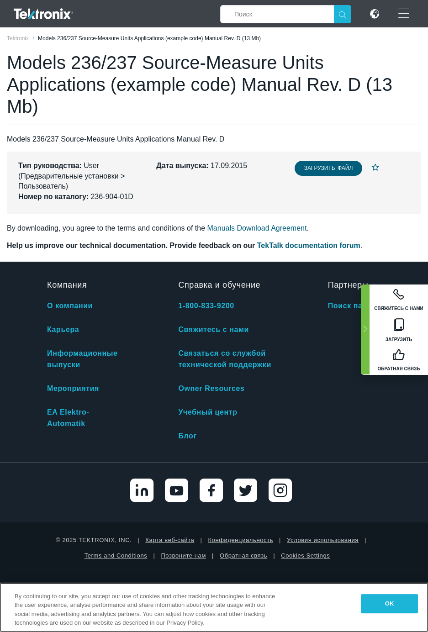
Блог (187, 436)
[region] (214, 607)
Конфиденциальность (240, 540)
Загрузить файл (328, 168)
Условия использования (323, 540)
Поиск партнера (358, 306)
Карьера (63, 329)
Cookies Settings (305, 555)
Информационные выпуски (82, 359)
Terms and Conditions (116, 555)
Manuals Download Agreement (257, 228)
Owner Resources (211, 388)
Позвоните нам (183, 555)
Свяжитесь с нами (213, 329)
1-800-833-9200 (206, 306)
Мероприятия (73, 388)
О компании (70, 306)
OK (389, 603)
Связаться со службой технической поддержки (224, 359)
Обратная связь (243, 555)
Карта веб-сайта (169, 540)
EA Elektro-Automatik (68, 417)
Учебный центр (207, 412)
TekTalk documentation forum (308, 245)
